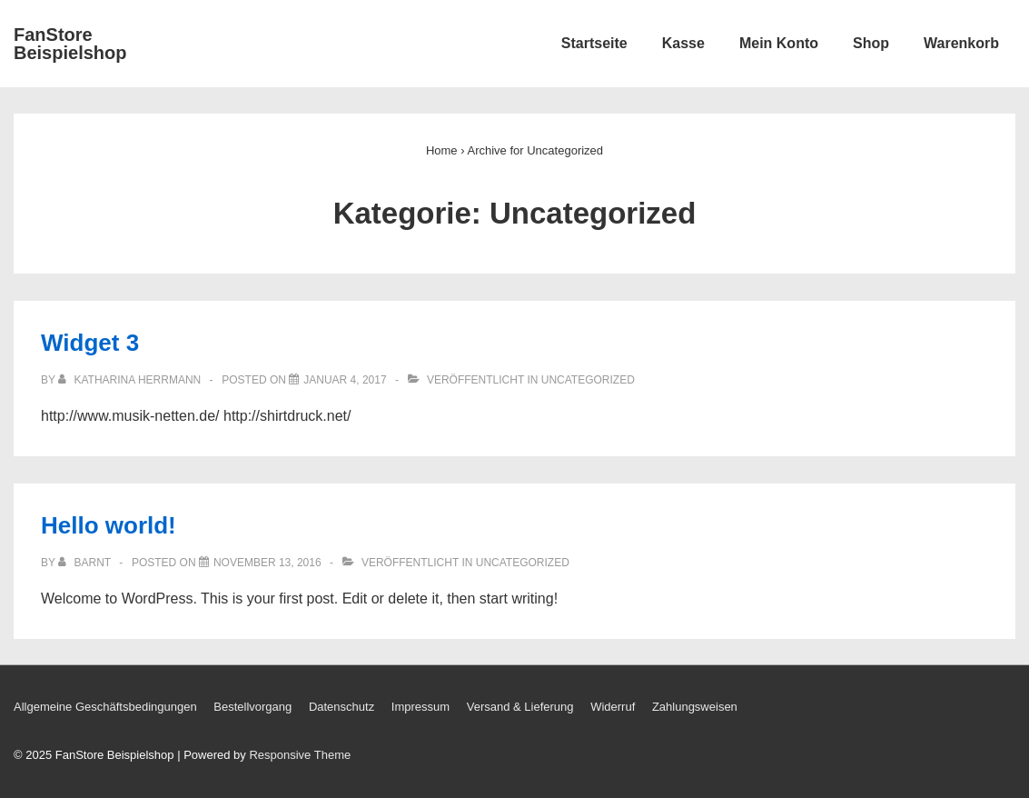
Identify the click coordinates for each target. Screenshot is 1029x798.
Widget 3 (90, 342)
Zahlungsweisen (694, 706)
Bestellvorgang (252, 706)
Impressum (420, 706)
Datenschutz (341, 706)
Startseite (594, 43)
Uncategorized (588, 380)
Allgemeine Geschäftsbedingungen (105, 706)
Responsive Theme (300, 755)
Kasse (683, 43)
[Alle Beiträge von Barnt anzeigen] (86, 562)
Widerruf (612, 706)
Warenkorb (961, 43)
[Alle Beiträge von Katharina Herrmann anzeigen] (130, 380)
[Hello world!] (267, 562)
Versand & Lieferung (520, 706)
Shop (871, 43)
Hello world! (108, 525)
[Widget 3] (344, 380)
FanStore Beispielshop (70, 44)
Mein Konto (778, 43)
